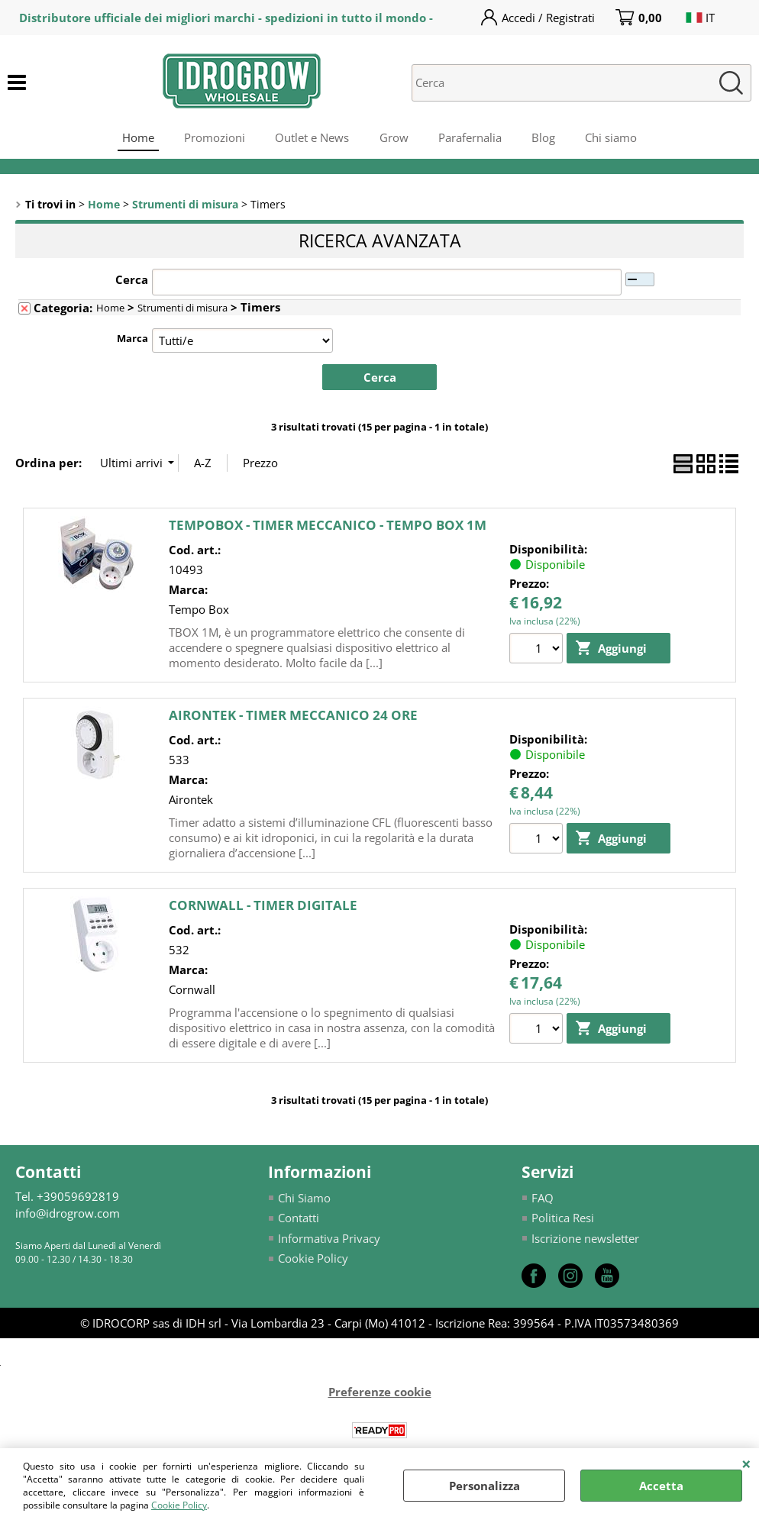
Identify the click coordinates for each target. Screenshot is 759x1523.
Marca (132, 340)
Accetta (661, 1485)
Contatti (298, 1219)
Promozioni (213, 138)
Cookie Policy (179, 1505)
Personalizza (484, 1485)
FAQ (542, 1199)
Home (137, 138)
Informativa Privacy (329, 1239)
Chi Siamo (304, 1199)
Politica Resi (562, 1219)
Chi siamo (613, 138)
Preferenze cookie (379, 1393)
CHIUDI (746, 1463)
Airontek (191, 800)
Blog (545, 138)
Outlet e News (312, 138)
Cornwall (192, 991)
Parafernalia (470, 138)
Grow (394, 138)
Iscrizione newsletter (585, 1239)
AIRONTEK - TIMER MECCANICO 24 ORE (293, 716)
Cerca (131, 281)
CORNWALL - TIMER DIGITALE (263, 906)
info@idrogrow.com (67, 1214)
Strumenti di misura (182, 309)
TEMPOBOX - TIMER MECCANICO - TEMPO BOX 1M (327, 526)
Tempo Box (199, 610)
